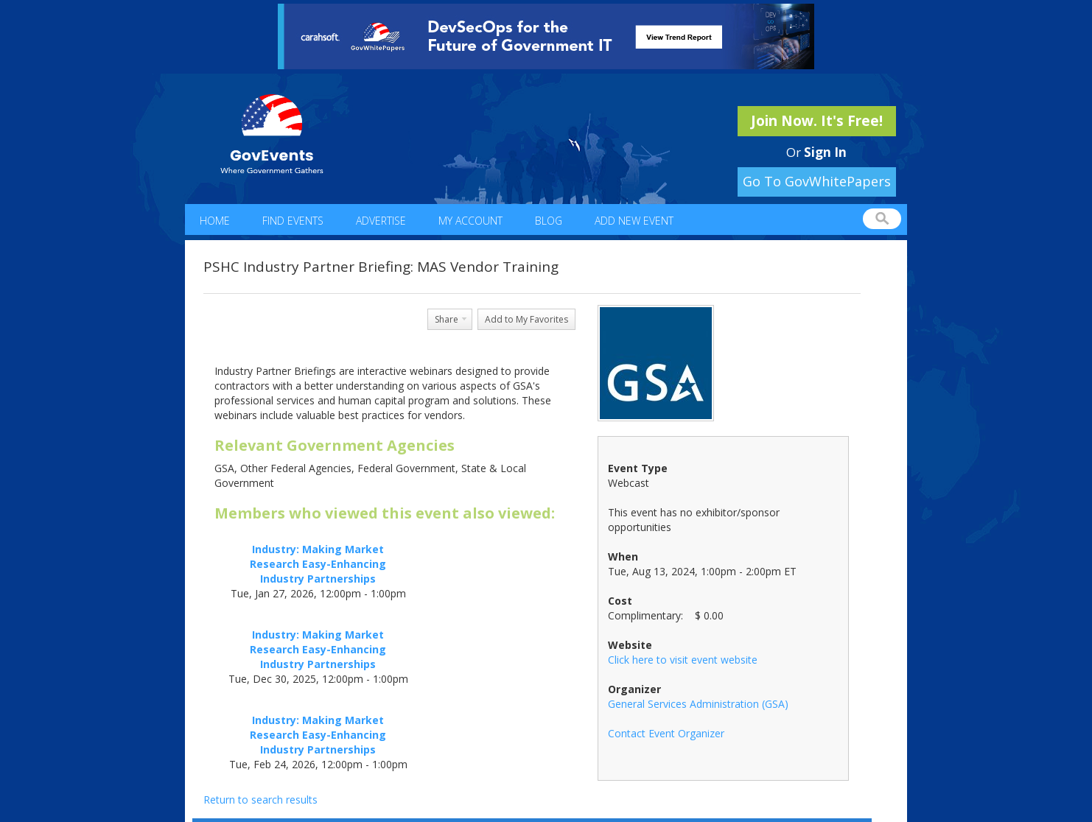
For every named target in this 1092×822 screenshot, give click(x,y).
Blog (548, 221)
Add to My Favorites (526, 319)
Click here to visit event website (682, 660)
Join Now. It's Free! (817, 120)
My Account (470, 221)
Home (215, 221)
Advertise (381, 221)
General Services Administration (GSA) (698, 704)
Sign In (825, 152)
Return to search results (260, 800)
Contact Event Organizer (666, 733)
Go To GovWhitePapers (817, 181)
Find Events (292, 221)
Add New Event (634, 221)
